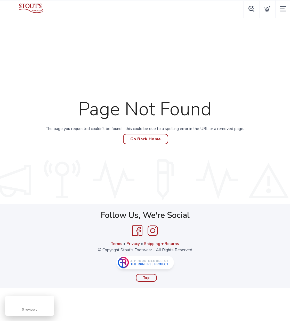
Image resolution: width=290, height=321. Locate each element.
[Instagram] (152, 231)
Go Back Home (145, 139)
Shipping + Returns (162, 244)
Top (146, 278)
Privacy (133, 244)
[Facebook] (137, 231)
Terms (116, 244)
